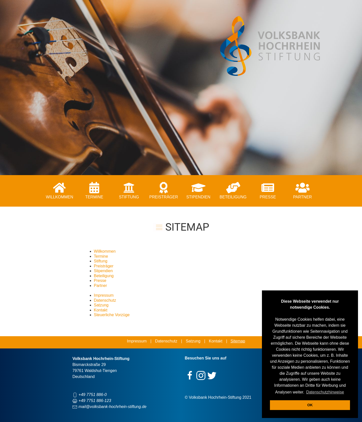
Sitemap (237, 341)
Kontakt (100, 310)
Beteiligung (104, 276)
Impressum (104, 295)
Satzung (101, 305)
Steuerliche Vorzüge (112, 315)
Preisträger (103, 266)
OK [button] (310, 405)
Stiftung (100, 261)
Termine (101, 256)
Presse (100, 280)
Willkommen (105, 251)
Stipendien (103, 271)
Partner (100, 285)
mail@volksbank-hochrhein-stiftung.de (112, 406)
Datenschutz (105, 300)
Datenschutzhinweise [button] (325, 392)
